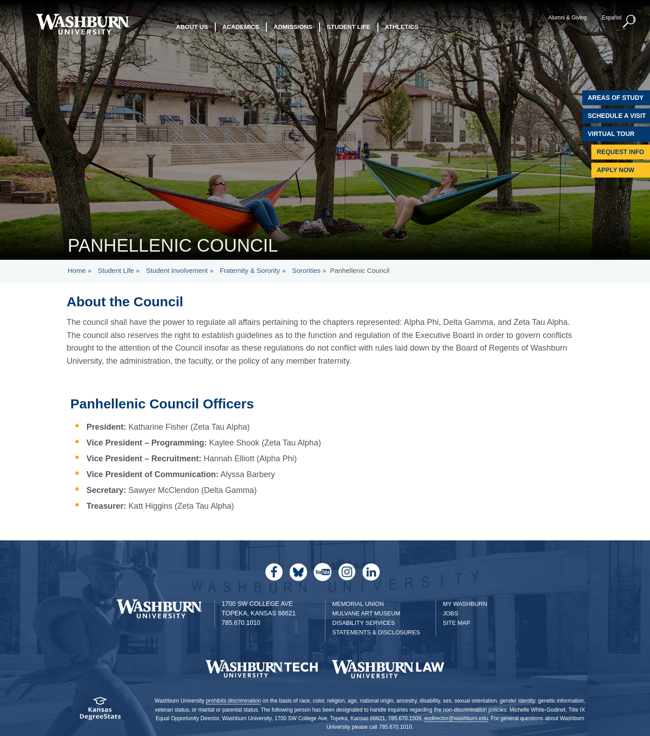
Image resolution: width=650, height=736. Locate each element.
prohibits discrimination (233, 701)
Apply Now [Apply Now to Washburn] (615, 169)
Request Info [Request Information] (620, 151)
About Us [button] (192, 26)
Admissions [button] (293, 26)
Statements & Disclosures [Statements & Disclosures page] (376, 632)
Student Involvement (177, 270)
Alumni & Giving (567, 17)
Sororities (306, 270)
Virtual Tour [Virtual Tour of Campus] (611, 133)
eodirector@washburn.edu (456, 718)
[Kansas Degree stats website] (100, 711)
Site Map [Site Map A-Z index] (456, 622)
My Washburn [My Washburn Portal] (465, 603)
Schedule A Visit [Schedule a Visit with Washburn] (617, 115)
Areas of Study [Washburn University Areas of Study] (616, 97)
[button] (629, 21)
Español (611, 17)
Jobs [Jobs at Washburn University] (450, 613)
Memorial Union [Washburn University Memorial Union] (358, 603)
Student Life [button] (349, 26)
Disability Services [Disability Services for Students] (363, 622)
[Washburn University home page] (82, 24)
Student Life (116, 270)
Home (77, 270)
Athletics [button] (402, 26)
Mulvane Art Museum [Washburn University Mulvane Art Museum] (366, 613)
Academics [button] (241, 26)
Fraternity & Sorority (250, 270)
